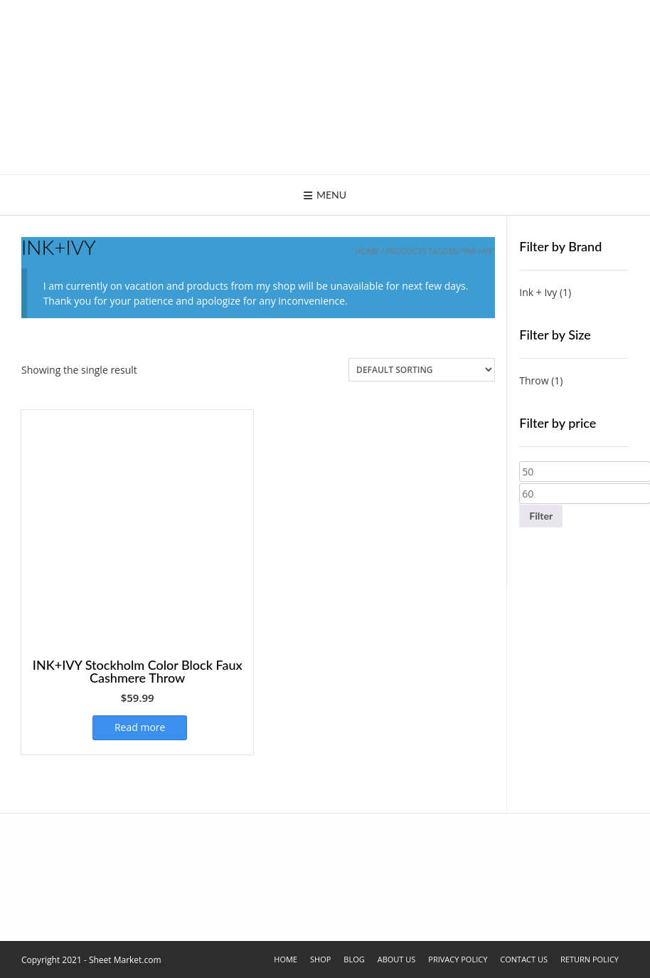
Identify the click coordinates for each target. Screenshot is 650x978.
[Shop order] (421, 370)
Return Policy (589, 959)
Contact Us (524, 959)
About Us (397, 959)
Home (367, 251)
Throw (533, 380)
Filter (541, 516)
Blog (353, 959)
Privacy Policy (457, 959)
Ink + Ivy (538, 292)
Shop (320, 959)
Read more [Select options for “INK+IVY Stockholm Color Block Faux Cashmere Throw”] (139, 727)
